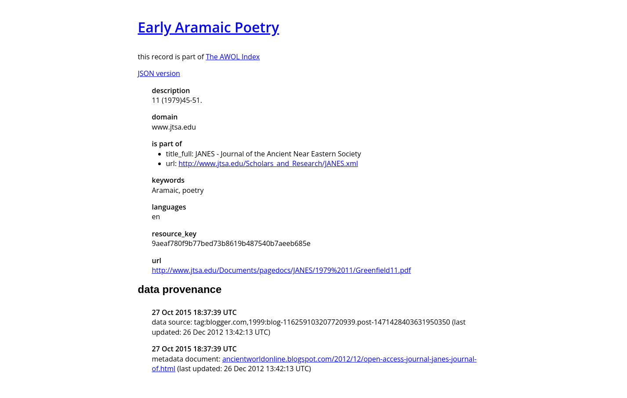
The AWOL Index (233, 57)
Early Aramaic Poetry (208, 27)
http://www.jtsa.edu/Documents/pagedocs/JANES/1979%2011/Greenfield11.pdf (281, 270)
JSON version (159, 73)
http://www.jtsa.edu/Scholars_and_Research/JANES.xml (268, 163)
